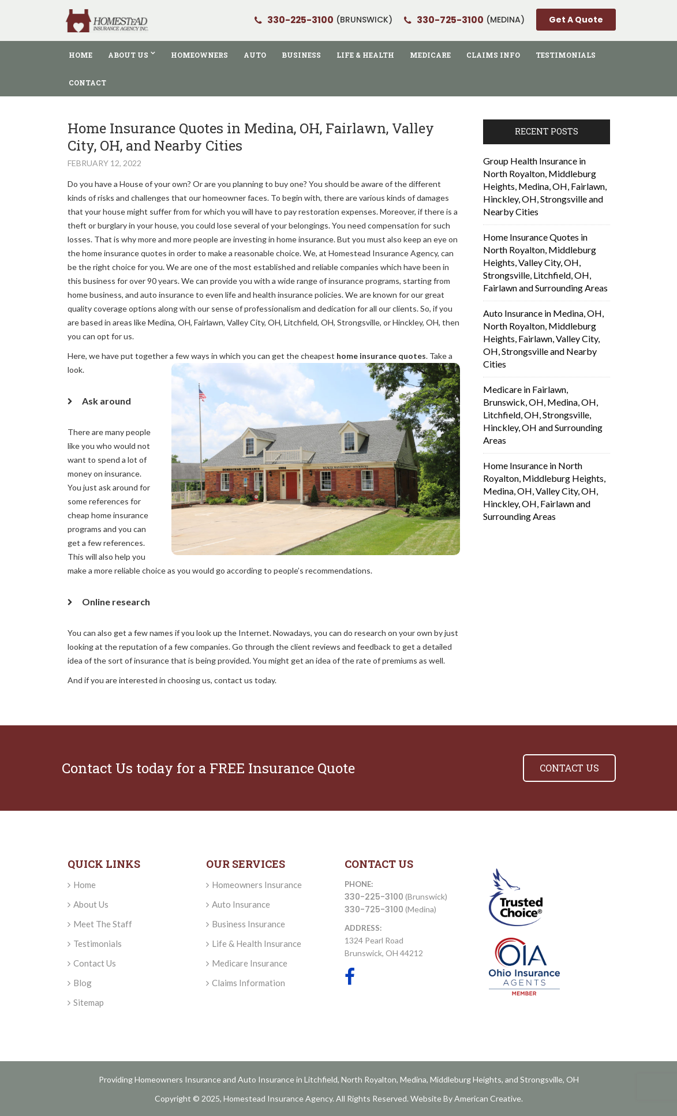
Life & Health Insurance (256, 943)
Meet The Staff (102, 924)
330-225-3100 (374, 896)
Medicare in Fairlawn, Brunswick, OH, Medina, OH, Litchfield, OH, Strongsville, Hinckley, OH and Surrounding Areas (543, 414)
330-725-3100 (374, 909)
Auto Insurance (241, 904)
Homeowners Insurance (257, 884)
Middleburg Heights (466, 1079)
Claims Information (248, 983)
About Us (91, 904)
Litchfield (321, 1079)
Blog (82, 983)
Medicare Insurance (249, 963)
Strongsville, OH (549, 1079)
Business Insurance (248, 924)
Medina (413, 1079)
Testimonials (97, 943)
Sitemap (88, 1002)
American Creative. (488, 1098)
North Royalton (369, 1079)
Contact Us (94, 963)
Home (84, 884)
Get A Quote (576, 20)
